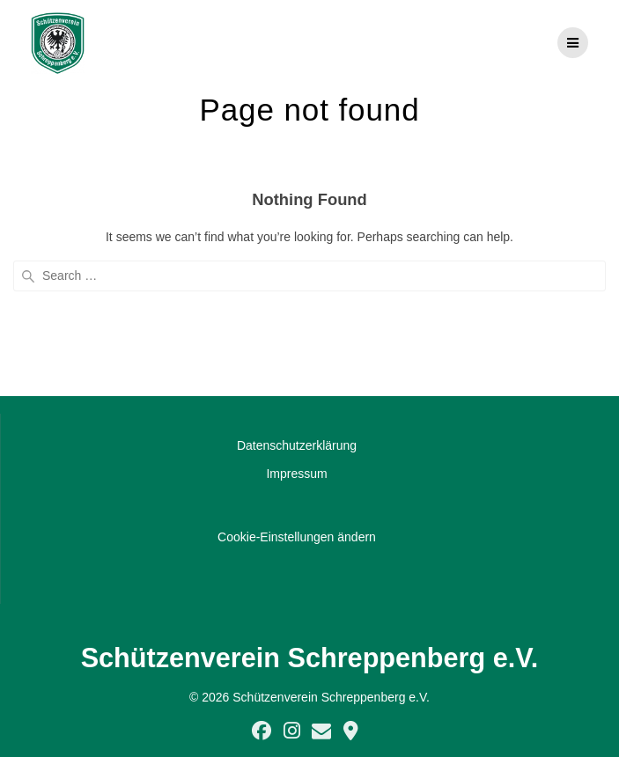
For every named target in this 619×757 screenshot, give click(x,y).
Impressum (296, 474)
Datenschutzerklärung (297, 445)
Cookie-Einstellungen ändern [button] (296, 537)
